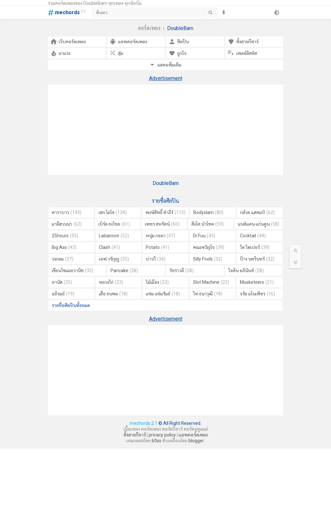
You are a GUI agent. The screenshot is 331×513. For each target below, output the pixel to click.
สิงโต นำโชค (207, 224)
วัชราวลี (181, 270)
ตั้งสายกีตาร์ (134, 434)
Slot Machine (211, 282)
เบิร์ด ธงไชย (114, 224)
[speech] (223, 12)
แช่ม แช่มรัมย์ (163, 294)
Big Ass (64, 247)
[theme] (276, 12)
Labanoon (114, 236)
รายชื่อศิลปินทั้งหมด (71, 305)
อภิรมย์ (63, 294)
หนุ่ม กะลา (160, 236)
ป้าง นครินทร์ (257, 259)
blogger (196, 440)
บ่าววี (156, 259)
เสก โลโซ (113, 212)
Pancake (124, 270)
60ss (156, 440)
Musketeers (257, 282)
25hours (65, 236)
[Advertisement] (165, 130)
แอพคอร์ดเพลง (193, 434)
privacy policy (162, 434)
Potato (157, 247)
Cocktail (253, 236)
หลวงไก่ (111, 282)
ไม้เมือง (157, 282)
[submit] (210, 12)
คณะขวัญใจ (208, 247)
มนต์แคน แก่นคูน (258, 224)
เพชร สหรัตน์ (162, 224)
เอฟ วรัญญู (114, 259)
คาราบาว (66, 212)
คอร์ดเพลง (149, 28)
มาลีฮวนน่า (67, 224)
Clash (109, 247)
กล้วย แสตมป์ (257, 212)
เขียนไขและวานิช (72, 270)
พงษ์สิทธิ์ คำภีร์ (165, 212)
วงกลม (62, 259)
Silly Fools (207, 259)
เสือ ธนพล (113, 294)
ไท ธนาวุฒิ (207, 294)
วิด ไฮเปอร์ (255, 247)
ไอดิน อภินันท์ (246, 270)
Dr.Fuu (204, 236)
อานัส (62, 282)
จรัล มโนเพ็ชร (257, 294)
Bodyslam (208, 212)
